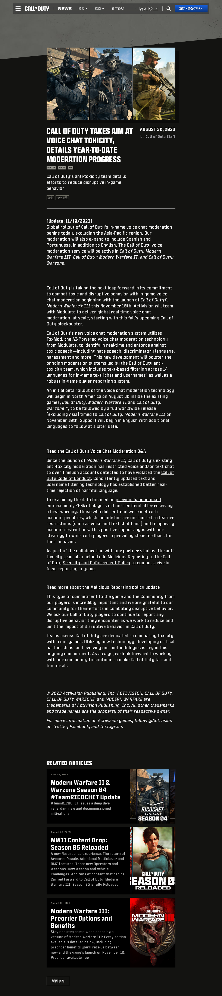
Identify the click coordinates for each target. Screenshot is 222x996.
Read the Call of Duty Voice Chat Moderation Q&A (96, 451)
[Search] (168, 8)
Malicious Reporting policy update (125, 587)
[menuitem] (83, 8)
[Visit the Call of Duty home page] (37, 8)
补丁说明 (118, 8)
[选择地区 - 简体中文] (149, 8)
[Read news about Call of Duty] (64, 8)
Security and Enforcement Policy (96, 562)
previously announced (138, 499)
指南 (99, 8)
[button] (18, 8)
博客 (83, 8)
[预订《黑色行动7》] (191, 8)
